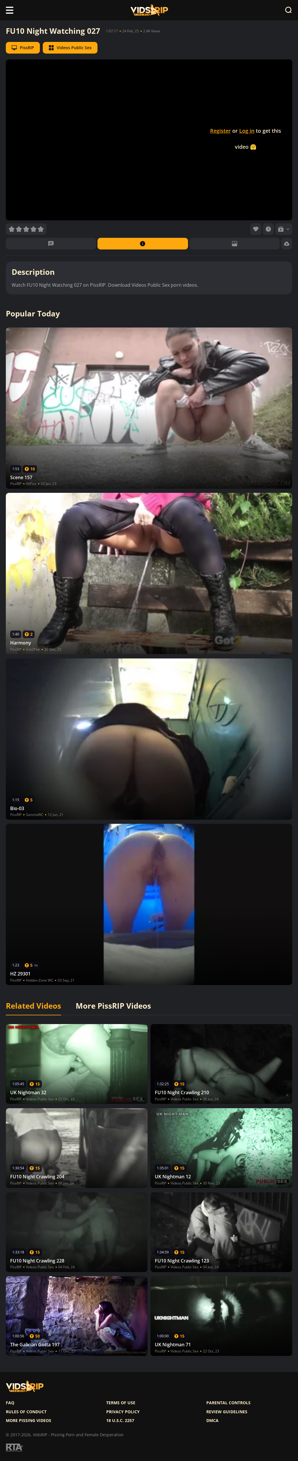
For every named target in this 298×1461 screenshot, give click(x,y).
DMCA (212, 1420)
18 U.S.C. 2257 (120, 1420)
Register (220, 130)
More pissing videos (28, 1420)
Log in (246, 130)
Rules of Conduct (26, 1411)
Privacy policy (123, 1411)
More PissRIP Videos (113, 1006)
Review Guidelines (226, 1411)
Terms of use (120, 1402)
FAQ (10, 1402)
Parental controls (228, 1402)
